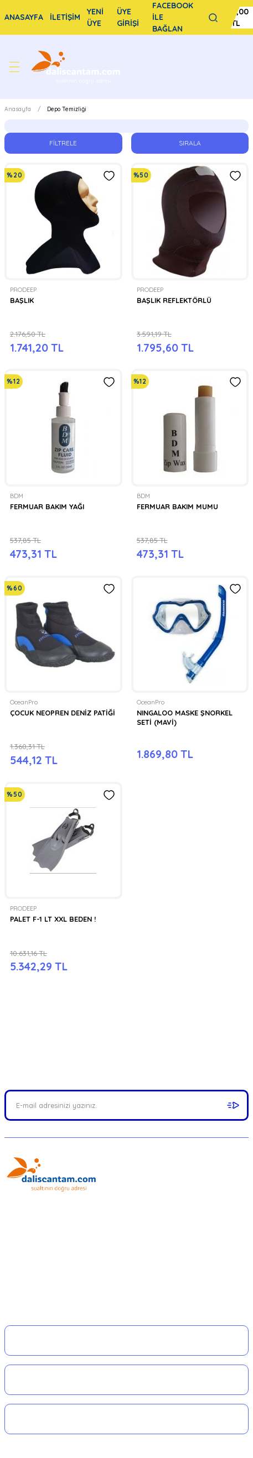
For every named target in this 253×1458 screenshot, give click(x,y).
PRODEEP (23, 290)
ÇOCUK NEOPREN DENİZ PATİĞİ (62, 712)
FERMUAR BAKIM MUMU (177, 506)
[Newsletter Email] (126, 1105)
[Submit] (233, 1105)
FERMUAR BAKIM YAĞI (47, 506)
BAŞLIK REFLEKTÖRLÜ (174, 300)
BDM (16, 496)
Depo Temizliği (66, 109)
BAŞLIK (22, 300)
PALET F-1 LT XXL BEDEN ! (53, 918)
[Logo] (77, 67)
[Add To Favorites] (109, 175)
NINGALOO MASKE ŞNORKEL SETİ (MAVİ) (185, 717)
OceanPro (24, 702)
